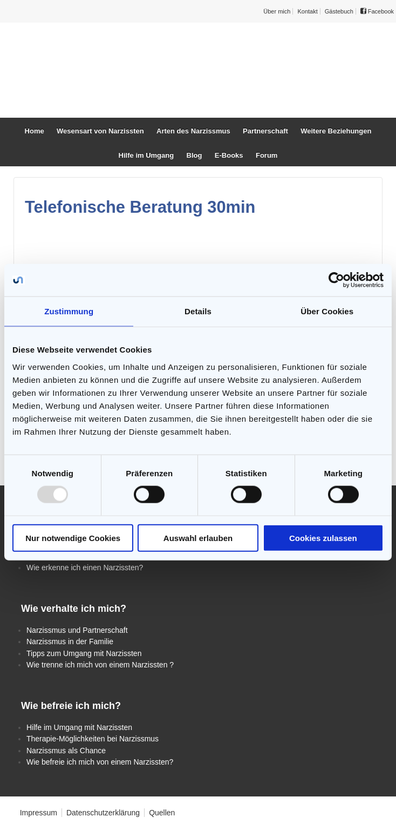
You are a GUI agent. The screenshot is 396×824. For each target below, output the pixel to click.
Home (34, 131)
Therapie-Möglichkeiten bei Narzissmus (92, 738)
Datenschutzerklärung (103, 812)
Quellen (162, 812)
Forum (266, 155)
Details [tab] (198, 311)
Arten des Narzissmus (193, 131)
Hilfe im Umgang (146, 155)
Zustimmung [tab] (68, 311)
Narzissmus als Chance (66, 750)
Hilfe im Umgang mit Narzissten (79, 727)
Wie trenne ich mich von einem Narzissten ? (100, 664)
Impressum (38, 812)
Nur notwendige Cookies (72, 537)
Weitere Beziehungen (336, 131)
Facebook (377, 11)
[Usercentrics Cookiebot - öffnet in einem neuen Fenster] (336, 280)
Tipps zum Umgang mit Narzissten (83, 653)
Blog (194, 155)
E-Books (229, 155)
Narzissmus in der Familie (69, 641)
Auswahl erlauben (198, 537)
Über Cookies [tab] (327, 311)
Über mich (276, 11)
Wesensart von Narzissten (100, 131)
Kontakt (307, 11)
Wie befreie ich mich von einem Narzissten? (99, 762)
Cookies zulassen (323, 537)
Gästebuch (339, 11)
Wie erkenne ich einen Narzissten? (84, 567)
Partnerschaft (265, 131)
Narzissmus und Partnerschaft (77, 630)
